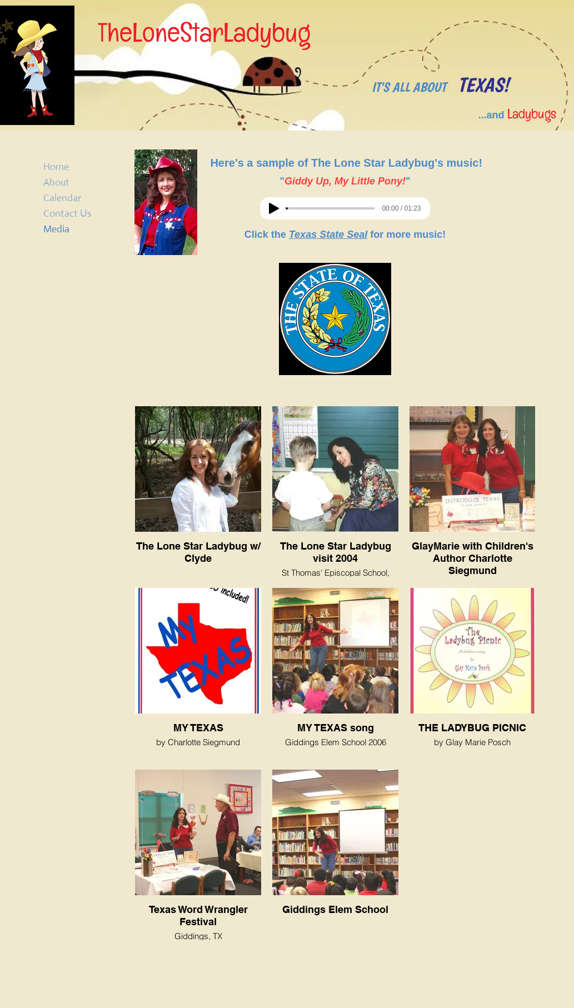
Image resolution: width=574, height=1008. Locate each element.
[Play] (274, 208)
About (56, 182)
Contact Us (67, 213)
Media (56, 229)
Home (56, 167)
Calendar (62, 198)
